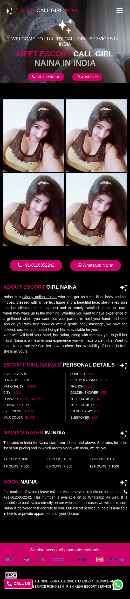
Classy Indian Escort (39, 297)
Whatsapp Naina (95, 265)
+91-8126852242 (46, 77)
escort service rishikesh (41, 586)
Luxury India (46, 10)
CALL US (18, 584)
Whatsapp (87, 77)
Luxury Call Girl (33, 581)
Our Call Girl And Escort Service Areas (85, 581)
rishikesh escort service (88, 586)
